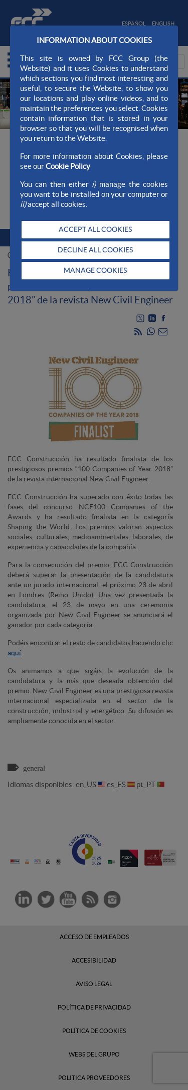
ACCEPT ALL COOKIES (95, 229)
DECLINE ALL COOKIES (95, 250)
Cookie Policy (68, 166)
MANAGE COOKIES (95, 270)
